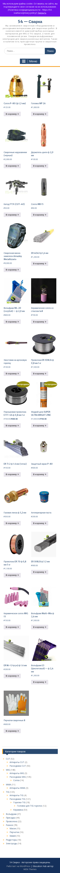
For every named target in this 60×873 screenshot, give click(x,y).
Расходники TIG (17, 799)
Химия (13, 835)
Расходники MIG (18, 776)
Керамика (18, 809)
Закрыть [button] (42, 12)
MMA (8, 784)
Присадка (10, 817)
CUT (8, 758)
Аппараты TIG (16, 795)
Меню (29, 61)
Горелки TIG (19, 802)
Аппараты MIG (17, 773)
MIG (8, 769)
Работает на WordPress (18, 866)
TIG (7, 792)
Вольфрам (11, 814)
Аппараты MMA (17, 788)
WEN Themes (30, 869)
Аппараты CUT (17, 762)
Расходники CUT (18, 765)
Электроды (11, 843)
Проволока (11, 821)
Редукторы (11, 839)
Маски (13, 828)
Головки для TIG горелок (29, 805)
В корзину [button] (11, 114)
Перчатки (14, 832)
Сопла (16, 780)
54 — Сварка (30, 21)
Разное (9, 825)
